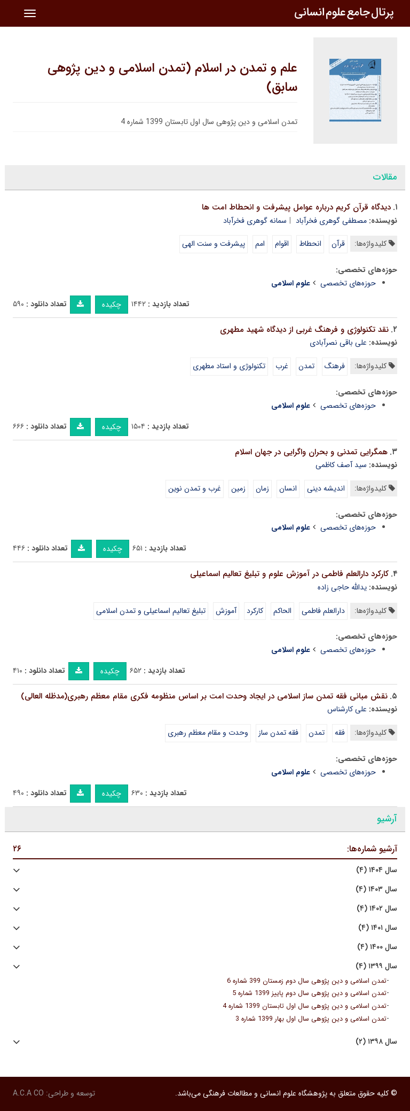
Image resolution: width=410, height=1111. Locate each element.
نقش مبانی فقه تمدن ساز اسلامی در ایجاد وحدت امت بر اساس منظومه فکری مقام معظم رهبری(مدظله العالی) (204, 696)
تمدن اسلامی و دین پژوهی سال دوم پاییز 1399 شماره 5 (309, 993)
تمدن (306, 366)
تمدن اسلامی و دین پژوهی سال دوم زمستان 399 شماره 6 (307, 981)
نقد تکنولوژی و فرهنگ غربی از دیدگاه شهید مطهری (304, 329)
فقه (340, 733)
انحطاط (310, 244)
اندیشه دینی (326, 488)
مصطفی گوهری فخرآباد (331, 221)
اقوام (282, 244)
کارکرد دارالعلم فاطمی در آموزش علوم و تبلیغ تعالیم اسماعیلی (289, 574)
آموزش (226, 611)
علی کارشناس (347, 709)
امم (260, 244)
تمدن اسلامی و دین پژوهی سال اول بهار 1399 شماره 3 (311, 1019)
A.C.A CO (28, 1093)
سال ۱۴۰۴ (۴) (376, 870)
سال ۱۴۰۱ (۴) (377, 928)
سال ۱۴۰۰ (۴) (377, 947)
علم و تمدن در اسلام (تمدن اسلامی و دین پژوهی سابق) (172, 78)
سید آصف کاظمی (341, 465)
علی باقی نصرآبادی (338, 342)
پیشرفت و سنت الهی (213, 244)
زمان (262, 488)
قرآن (338, 244)
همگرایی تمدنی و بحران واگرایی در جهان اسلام (311, 452)
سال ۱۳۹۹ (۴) (376, 966)
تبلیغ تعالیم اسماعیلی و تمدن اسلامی (151, 611)
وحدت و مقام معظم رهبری (208, 733)
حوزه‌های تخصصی (348, 283)
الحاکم (282, 611)
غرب (281, 366)
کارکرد (255, 611)
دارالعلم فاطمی (323, 611)
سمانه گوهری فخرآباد (255, 221)
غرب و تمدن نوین (194, 488)
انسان (288, 488)
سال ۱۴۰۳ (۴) (376, 889)
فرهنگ (335, 366)
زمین (238, 488)
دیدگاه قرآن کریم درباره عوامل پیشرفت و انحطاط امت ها (296, 207)
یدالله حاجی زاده (342, 587)
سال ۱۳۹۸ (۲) (376, 1041)
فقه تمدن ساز (278, 733)
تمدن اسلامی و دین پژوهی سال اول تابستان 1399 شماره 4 (305, 1006)
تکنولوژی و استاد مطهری (229, 366)
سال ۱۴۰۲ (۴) (377, 908)
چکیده (111, 304)
